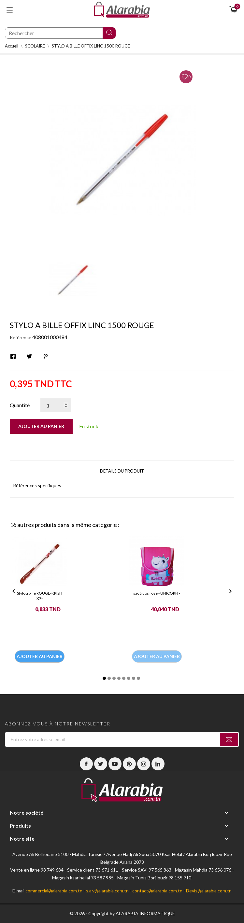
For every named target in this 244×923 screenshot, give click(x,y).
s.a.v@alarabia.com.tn (107, 890)
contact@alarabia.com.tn (157, 890)
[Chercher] (60, 33)
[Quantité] (55, 405)
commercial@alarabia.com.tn (53, 890)
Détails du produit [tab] (122, 471)
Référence (20, 337)
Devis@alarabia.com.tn (209, 890)
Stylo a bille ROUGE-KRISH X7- (39, 596)
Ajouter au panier (41, 426)
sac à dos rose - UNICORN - (156, 593)
